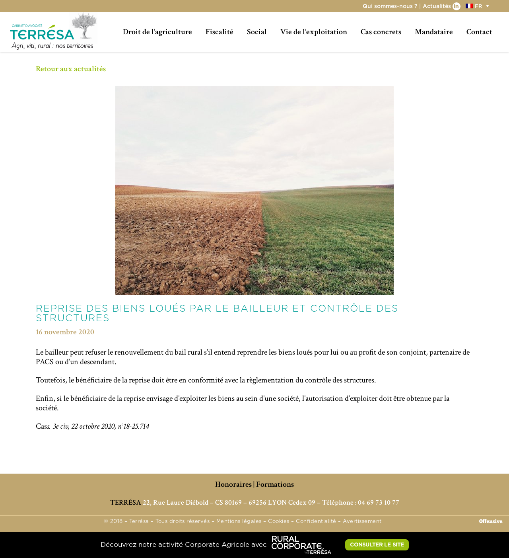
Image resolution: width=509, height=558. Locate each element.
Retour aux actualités (71, 69)
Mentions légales (239, 521)
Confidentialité (316, 521)
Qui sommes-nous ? (390, 6)
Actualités (437, 6)
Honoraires (233, 484)
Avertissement (362, 521)
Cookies (278, 521)
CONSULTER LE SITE (377, 544)
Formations (275, 484)
